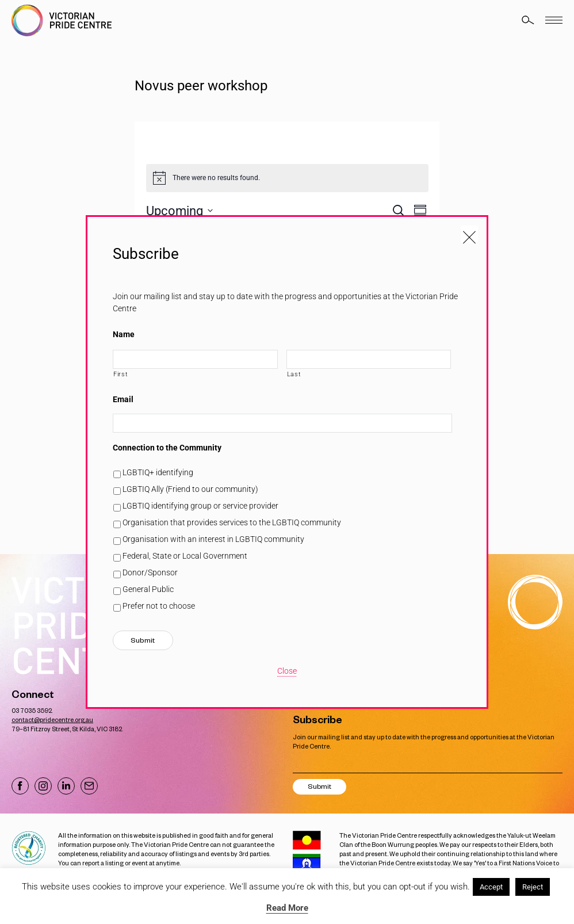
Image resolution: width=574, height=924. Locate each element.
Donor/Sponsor (150, 572)
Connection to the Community (167, 447)
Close (287, 670)
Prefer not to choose (159, 605)
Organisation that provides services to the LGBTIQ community (232, 522)
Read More (287, 908)
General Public (148, 589)
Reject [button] (532, 887)
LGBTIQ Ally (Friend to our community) (190, 489)
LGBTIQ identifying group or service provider (200, 505)
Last (294, 374)
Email (123, 399)
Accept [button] (491, 887)
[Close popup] (469, 234)
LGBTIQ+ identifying (158, 472)
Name (124, 334)
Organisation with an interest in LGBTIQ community (213, 539)
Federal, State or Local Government (185, 555)
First (120, 374)
